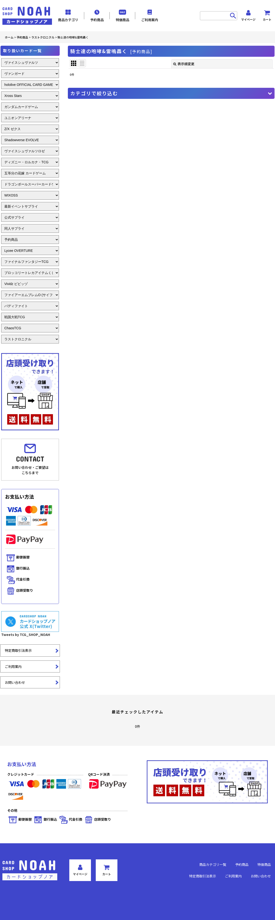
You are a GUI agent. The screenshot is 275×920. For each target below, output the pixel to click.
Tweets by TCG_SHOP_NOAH (25, 634)
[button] (171, 93)
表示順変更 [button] (183, 63)
